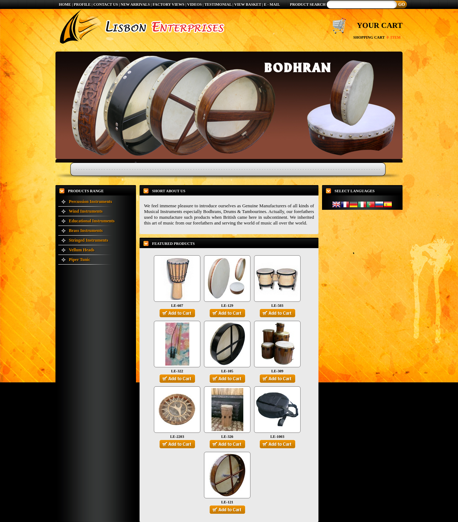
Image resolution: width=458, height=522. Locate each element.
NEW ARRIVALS (135, 4)
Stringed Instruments (88, 240)
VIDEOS (195, 4)
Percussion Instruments (90, 201)
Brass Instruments (86, 230)
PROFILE (82, 4)
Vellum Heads (81, 249)
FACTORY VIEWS (169, 4)
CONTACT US (105, 4)
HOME (65, 4)
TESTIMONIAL (218, 4)
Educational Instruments (92, 220)
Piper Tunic (79, 259)
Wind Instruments (86, 211)
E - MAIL (272, 4)
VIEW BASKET (247, 4)
